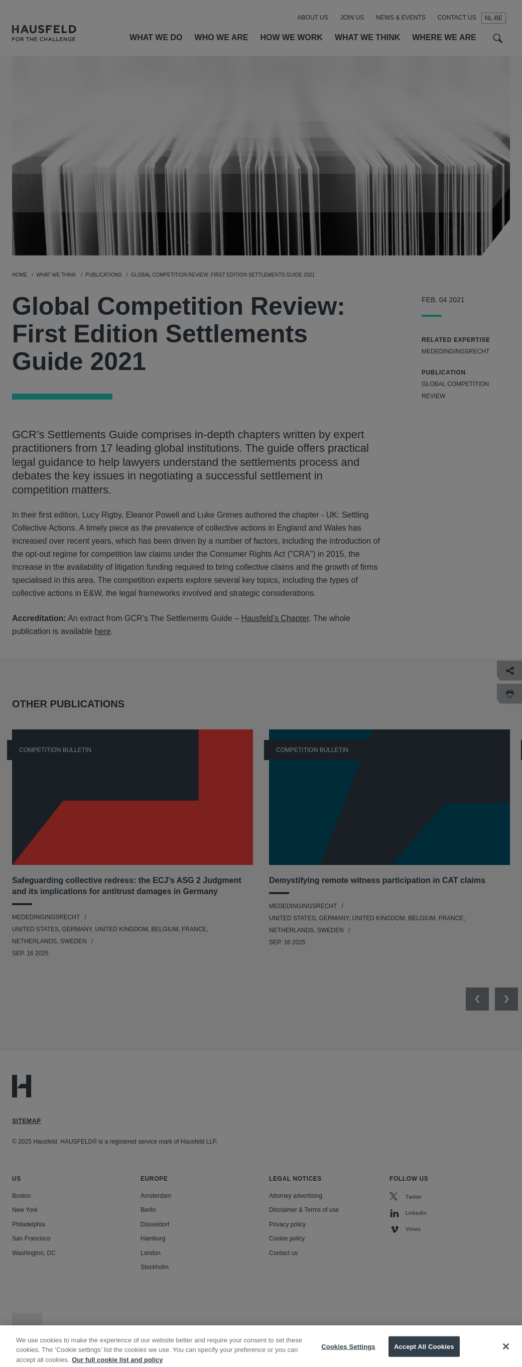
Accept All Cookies (424, 1353)
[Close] (506, 1353)
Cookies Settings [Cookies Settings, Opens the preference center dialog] (348, 1353)
